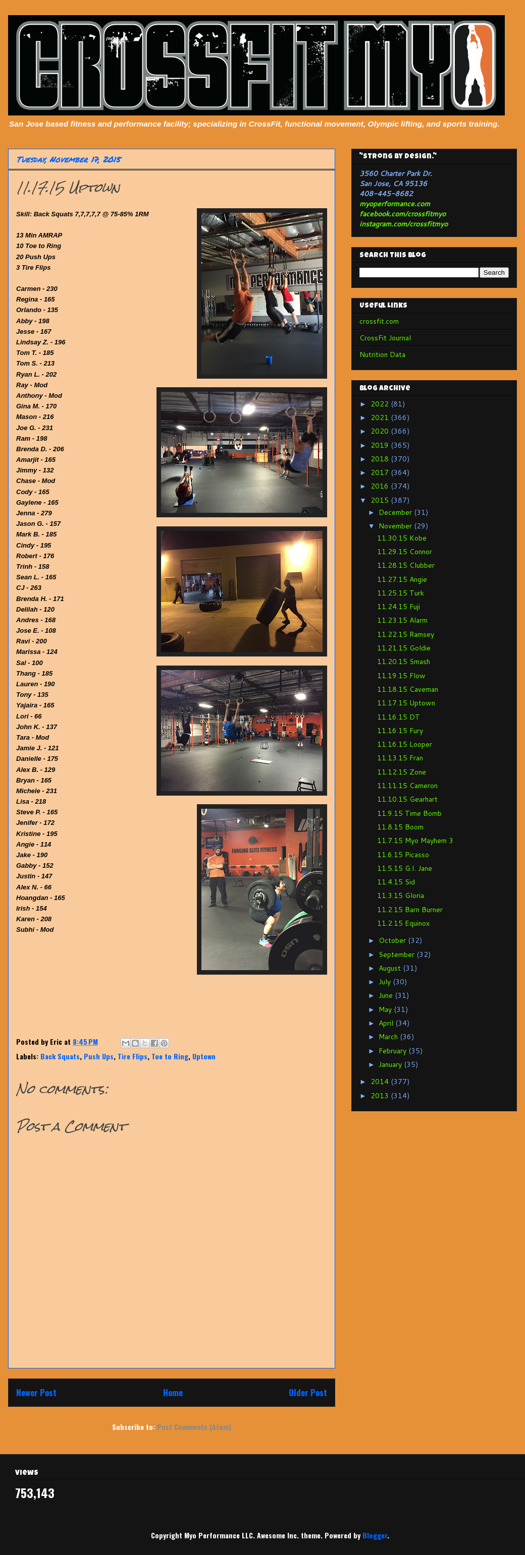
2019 (381, 445)
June (387, 995)
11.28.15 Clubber (406, 565)
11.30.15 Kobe (402, 538)
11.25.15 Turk (400, 593)
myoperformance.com (394, 204)
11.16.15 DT (398, 717)
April (387, 1023)
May (386, 1009)
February (393, 1051)
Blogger (374, 1535)
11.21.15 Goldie (404, 648)
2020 (381, 431)
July (386, 982)
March (389, 1037)
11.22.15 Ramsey (405, 634)
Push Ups (99, 1056)
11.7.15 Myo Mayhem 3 (415, 840)
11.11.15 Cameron (407, 786)
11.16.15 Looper (404, 744)
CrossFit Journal (385, 338)
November (396, 526)
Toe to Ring (169, 1056)
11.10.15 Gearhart (407, 799)
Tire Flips (132, 1056)
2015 (381, 500)
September (397, 954)
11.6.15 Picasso (403, 855)
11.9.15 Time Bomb (409, 813)
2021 (381, 417)
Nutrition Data (382, 354)
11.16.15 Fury (400, 731)
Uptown (204, 1056)
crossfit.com (379, 321)
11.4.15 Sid (396, 882)
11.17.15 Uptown (406, 703)
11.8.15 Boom (400, 827)
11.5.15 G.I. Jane (404, 868)
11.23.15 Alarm (402, 620)
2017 (381, 472)
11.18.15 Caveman (407, 689)
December (396, 512)
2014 (381, 1081)
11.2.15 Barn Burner (410, 910)
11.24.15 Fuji (398, 607)
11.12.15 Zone (401, 772)
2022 (381, 404)
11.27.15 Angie (402, 579)
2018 (381, 459)
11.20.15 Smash (403, 661)
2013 (381, 1096)
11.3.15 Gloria (400, 895)
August (391, 968)
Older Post (308, 1392)
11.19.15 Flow (401, 676)
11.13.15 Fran (400, 758)
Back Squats (60, 1056)
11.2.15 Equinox (403, 923)
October (393, 940)
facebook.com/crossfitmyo (402, 214)
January (391, 1064)
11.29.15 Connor (404, 552)
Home (173, 1392)
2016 (381, 486)
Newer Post (36, 1392)
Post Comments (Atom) (194, 1426)
